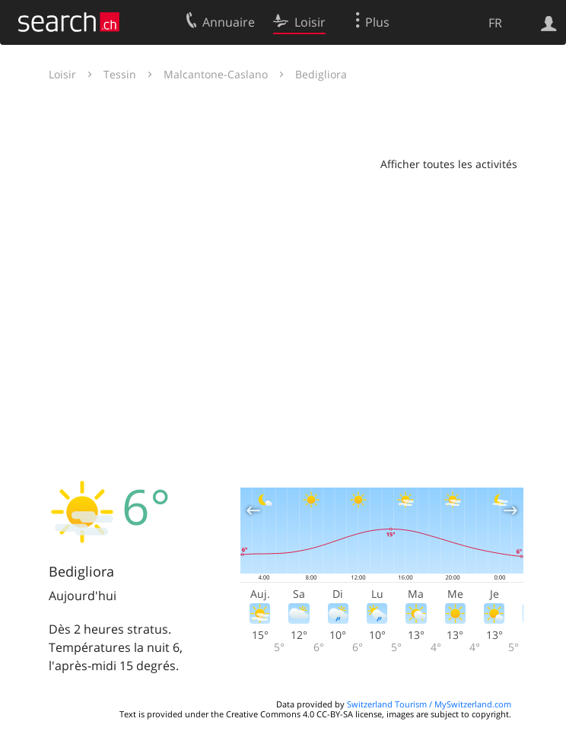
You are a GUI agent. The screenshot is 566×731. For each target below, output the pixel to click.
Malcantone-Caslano (216, 74)
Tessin (119, 74)
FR (495, 22)
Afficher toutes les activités (448, 164)
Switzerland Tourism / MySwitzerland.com (429, 704)
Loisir (62, 74)
